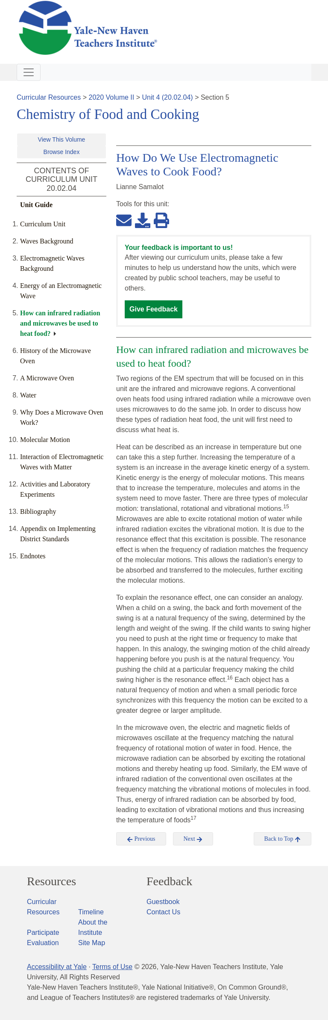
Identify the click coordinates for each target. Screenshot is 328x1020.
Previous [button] (141, 839)
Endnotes (33, 556)
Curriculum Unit (42, 224)
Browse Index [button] (62, 151)
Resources (51, 881)
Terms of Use (112, 966)
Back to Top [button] (282, 839)
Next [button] (193, 839)
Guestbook (162, 901)
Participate (43, 932)
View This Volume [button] (61, 139)
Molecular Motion (45, 439)
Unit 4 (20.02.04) (167, 97)
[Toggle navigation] (29, 72)
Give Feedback (153, 309)
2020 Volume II (112, 97)
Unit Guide (36, 204)
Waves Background (46, 241)
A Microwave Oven (47, 378)
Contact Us (163, 912)
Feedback (169, 881)
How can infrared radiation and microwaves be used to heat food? (60, 323)
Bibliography (38, 511)
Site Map (91, 942)
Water (28, 395)
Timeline (91, 912)
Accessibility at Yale (57, 966)
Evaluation (43, 942)
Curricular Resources (49, 97)
